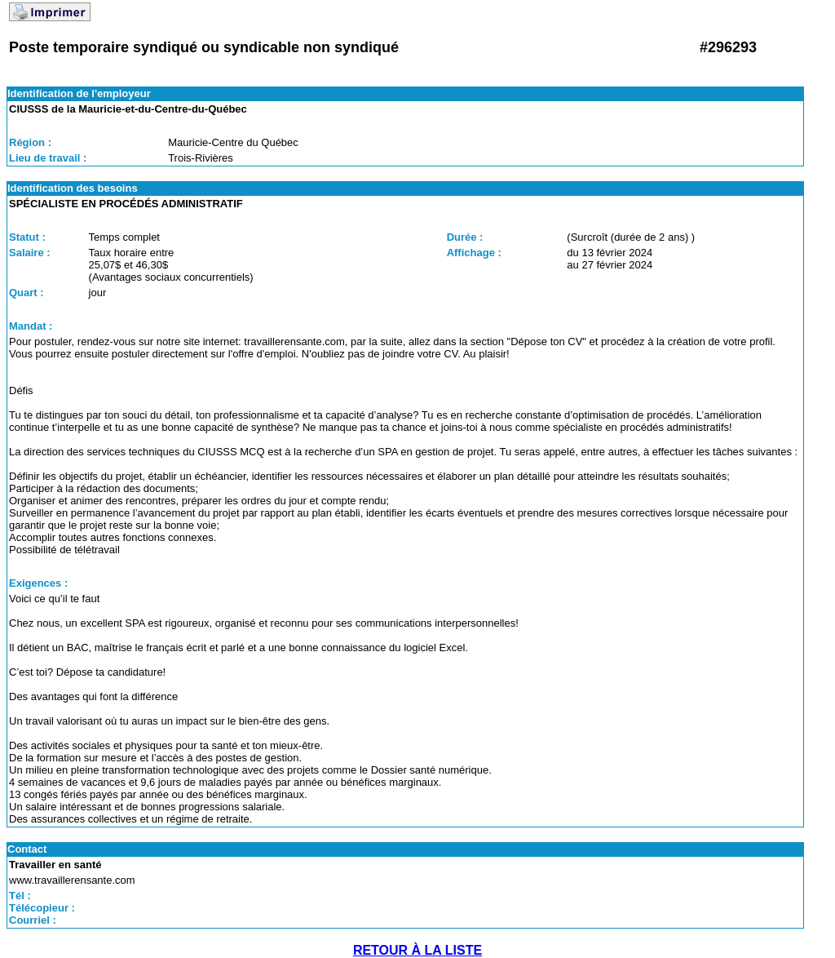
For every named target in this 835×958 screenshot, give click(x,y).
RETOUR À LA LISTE (417, 950)
